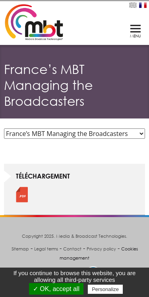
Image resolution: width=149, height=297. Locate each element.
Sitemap (20, 249)
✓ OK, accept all (56, 288)
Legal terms (46, 249)
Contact (72, 249)
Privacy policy (101, 249)
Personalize (105, 289)
